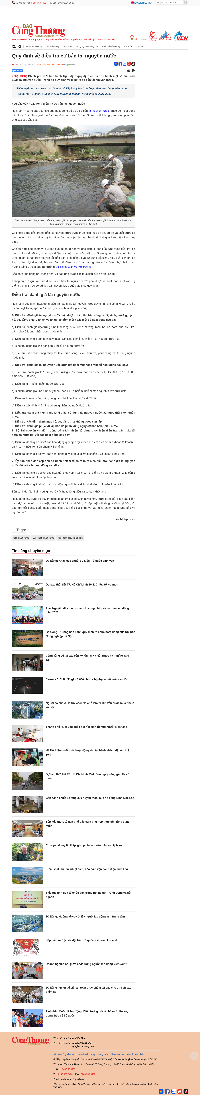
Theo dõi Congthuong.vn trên (50, 64)
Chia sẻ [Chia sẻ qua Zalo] (17, 71)
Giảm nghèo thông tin (61, 40)
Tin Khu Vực (138, 38)
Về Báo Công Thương (64, 1054)
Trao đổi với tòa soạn (115, 1054)
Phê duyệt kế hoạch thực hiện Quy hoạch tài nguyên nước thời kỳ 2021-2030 (64, 93)
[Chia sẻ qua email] (128, 71)
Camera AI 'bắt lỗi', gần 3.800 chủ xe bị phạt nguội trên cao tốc (87, 679)
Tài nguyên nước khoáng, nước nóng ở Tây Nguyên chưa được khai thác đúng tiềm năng (72, 88)
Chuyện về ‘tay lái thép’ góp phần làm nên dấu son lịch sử (84, 845)
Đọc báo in (42, 40)
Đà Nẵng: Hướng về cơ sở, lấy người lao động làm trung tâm (85, 916)
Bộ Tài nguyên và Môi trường (73, 266)
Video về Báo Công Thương (89, 1054)
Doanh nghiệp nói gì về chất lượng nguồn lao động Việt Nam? (86, 964)
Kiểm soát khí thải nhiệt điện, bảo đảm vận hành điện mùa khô (87, 869)
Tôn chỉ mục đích (135, 1054)
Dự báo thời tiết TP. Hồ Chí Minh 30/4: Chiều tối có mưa (82, 584)
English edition (143, 3)
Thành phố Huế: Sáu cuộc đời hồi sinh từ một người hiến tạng (86, 726)
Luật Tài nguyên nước (43, 538)
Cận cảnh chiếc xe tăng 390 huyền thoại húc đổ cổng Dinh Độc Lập (90, 797)
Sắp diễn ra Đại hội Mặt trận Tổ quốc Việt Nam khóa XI (81, 940)
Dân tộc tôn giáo (83, 40)
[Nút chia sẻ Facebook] (35, 70)
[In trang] (133, 71)
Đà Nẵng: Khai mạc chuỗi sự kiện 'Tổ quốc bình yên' (80, 560)
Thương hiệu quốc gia (23, 40)
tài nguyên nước (99, 110)
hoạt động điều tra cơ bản (70, 538)
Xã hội (16, 46)
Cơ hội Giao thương (104, 40)
